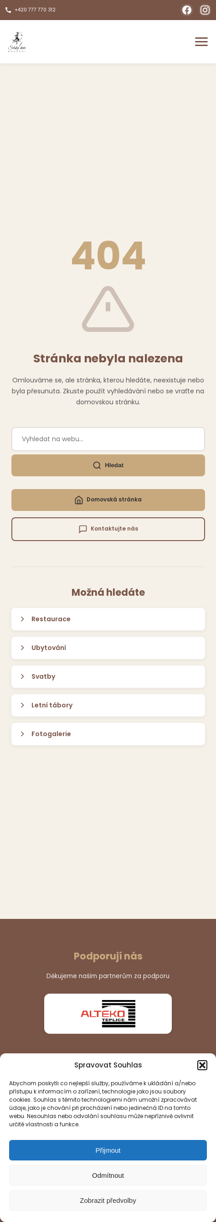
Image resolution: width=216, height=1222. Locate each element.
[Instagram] (205, 10)
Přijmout (107, 1150)
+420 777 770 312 (30, 10)
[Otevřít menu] (201, 42)
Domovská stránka (108, 500)
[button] (202, 1065)
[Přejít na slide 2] (107, 1045)
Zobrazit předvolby (108, 1200)
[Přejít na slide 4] (123, 1045)
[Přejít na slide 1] (96, 1045)
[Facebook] (186, 10)
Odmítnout (108, 1175)
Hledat (108, 465)
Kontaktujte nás (108, 529)
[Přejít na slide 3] (115, 1045)
